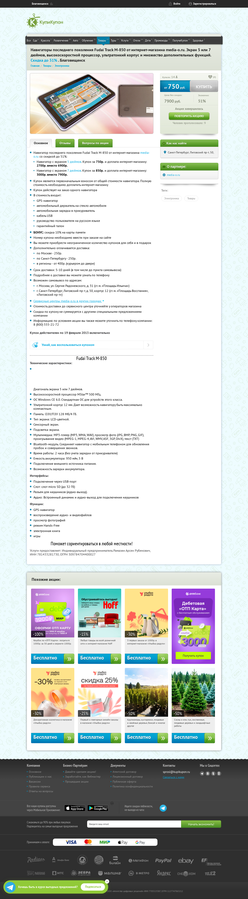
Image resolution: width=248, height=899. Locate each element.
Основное (41, 143)
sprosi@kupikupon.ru (176, 772)
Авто (76, 40)
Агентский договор (124, 772)
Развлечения (62, 40)
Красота (46, 40)
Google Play (97, 808)
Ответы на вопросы (41, 791)
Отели (138, 40)
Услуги (126, 40)
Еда (36, 40)
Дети (148, 40)
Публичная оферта (124, 781)
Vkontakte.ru (208, 773)
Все (29, 40)
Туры (115, 40)
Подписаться (93, 887)
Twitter (213, 773)
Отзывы (65, 143)
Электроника (171, 198)
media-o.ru (173, 175)
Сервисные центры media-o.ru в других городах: (67, 301)
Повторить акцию (189, 116)
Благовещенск (40, 3)
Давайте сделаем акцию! (80, 772)
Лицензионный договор (128, 776)
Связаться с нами (173, 777)
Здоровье (199, 40)
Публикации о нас (40, 776)
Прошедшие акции (77, 781)
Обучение (89, 40)
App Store (74, 808)
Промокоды (162, 40)
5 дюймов (74, 162)
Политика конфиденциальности (133, 786)
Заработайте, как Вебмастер (83, 776)
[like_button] (210, 77)
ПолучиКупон (181, 40)
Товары (103, 40)
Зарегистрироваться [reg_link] (204, 3)
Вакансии (35, 781)
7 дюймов (74, 170)
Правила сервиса (39, 786)
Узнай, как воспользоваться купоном (68, 345)
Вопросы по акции (95, 143)
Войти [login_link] (176, 3)
